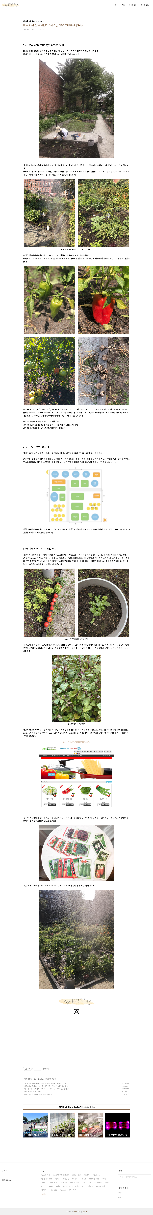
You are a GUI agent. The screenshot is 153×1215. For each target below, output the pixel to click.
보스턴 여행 (94, 1178)
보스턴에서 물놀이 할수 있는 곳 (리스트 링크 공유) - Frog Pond (44, 1083)
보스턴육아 (77, 1175)
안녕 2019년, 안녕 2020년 (32, 1091)
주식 (104, 1178)
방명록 (122, 5)
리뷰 (58, 1186)
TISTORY (77, 1212)
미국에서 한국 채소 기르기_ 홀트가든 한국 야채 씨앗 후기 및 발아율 (45, 1086)
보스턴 (87, 1175)
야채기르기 (101, 1186)
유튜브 (54, 1190)
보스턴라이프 (88, 1186)
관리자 (85, 1212)
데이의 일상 (133, 5)
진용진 (44, 1186)
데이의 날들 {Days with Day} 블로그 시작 (37, 1094)
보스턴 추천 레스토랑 (62, 1175)
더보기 (43, 1194)
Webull (63, 1190)
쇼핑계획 (64, 1182)
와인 (78, 1186)
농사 (107, 1182)
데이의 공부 (145, 5)
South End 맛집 (96, 1182)
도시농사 (97, 1175)
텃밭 (43, 1182)
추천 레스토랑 (47, 1178)
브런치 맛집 (53, 1182)
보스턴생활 (75, 1182)
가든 (84, 1182)
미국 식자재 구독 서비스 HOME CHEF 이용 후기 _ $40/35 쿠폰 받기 (45, 1089)
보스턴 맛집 (46, 1175)
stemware (68, 1186)
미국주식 (76, 1178)
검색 (148, 1177)
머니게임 (73, 1190)
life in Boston (39, 1079)
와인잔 (66, 1178)
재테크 (58, 1178)
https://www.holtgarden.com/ (76, 741)
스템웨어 (45, 1190)
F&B (84, 1178)
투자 (51, 1186)
